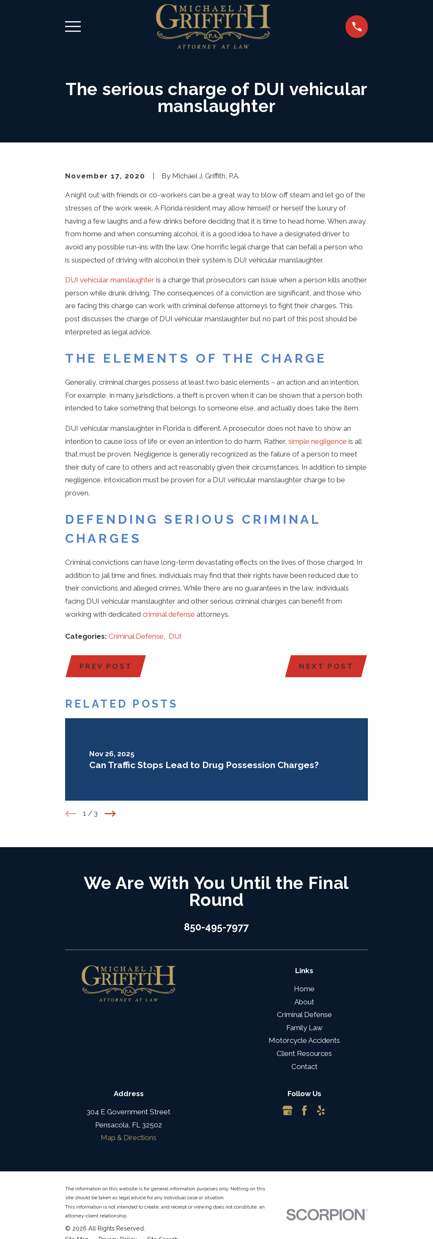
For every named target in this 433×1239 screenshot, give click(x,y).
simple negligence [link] (317, 441)
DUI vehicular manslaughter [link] (109, 280)
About (304, 1002)
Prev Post (106, 666)
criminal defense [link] (169, 614)
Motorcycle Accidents (304, 1041)
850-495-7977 (216, 927)
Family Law (304, 1027)
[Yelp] (321, 1111)
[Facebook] (304, 1111)
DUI (175, 636)
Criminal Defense (136, 636)
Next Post (326, 666)
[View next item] (110, 813)
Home (304, 989)
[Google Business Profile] (287, 1111)
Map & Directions (128, 1138)
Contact (304, 1066)
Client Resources (304, 1054)
